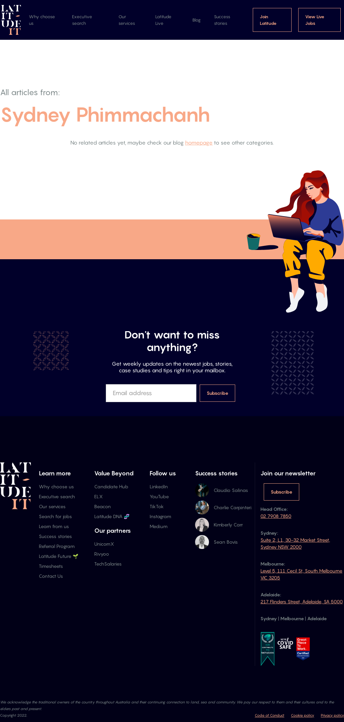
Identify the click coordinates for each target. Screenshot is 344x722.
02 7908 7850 (275, 516)
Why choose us (42, 20)
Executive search (82, 20)
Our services (126, 20)
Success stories (222, 20)
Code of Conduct (269, 715)
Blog (196, 20)
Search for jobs (55, 516)
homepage (199, 142)
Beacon (102, 506)
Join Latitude (268, 20)
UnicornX (104, 544)
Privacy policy (332, 715)
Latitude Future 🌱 (58, 556)
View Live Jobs (314, 20)
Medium (159, 526)
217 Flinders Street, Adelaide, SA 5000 (301, 601)
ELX (98, 496)
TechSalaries (108, 564)
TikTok (157, 506)
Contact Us (51, 576)
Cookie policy (302, 715)
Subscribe (281, 492)
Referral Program (57, 546)
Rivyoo (101, 554)
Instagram (160, 516)
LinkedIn (159, 486)
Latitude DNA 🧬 (111, 516)
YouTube (159, 496)
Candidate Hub (111, 486)
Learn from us (54, 526)
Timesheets (51, 566)
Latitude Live (163, 20)
